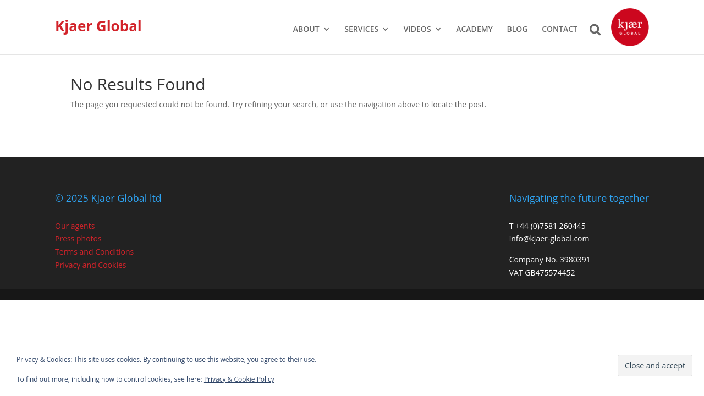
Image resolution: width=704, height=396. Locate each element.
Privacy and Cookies (90, 265)
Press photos (78, 238)
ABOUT (306, 29)
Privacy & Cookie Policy (239, 379)
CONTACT (560, 29)
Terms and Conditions (94, 251)
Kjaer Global (98, 26)
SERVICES (361, 29)
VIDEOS (417, 29)
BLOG (517, 29)
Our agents (75, 226)
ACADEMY (474, 29)
